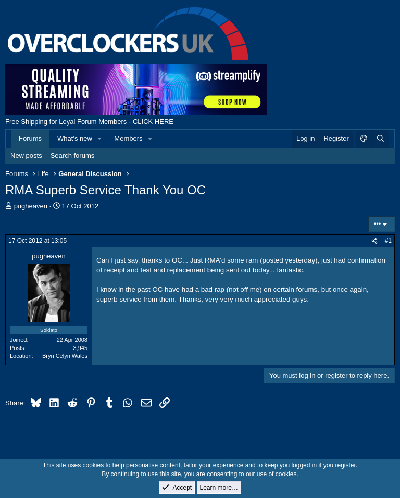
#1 (388, 240)
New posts (26, 155)
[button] (100, 138)
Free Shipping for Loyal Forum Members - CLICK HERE (89, 122)
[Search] (380, 138)
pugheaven (30, 206)
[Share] (374, 241)
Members (128, 138)
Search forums (73, 155)
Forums (30, 138)
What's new (74, 138)
